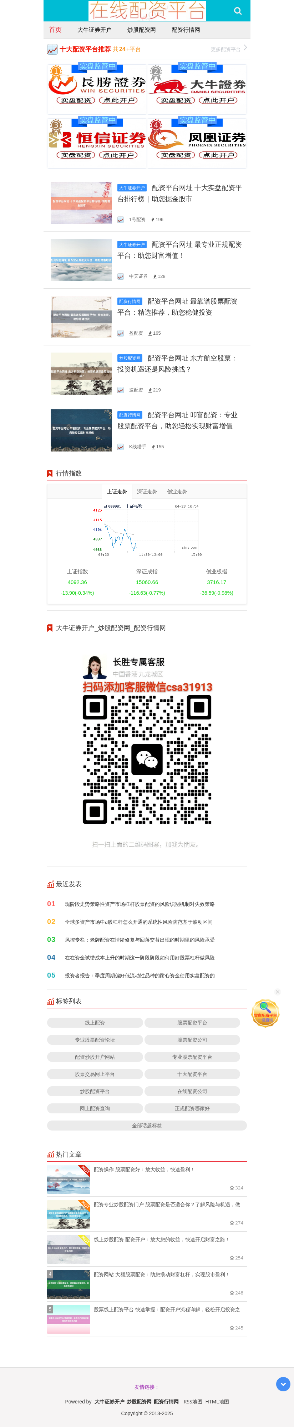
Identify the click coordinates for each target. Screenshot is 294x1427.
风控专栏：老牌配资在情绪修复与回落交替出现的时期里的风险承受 (140, 939)
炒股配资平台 (95, 1091)
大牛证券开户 (94, 30)
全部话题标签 (147, 1125)
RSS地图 (193, 1401)
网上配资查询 (95, 1108)
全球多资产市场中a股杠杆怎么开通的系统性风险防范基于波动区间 (139, 921)
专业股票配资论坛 (95, 1039)
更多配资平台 (229, 48)
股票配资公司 (192, 1039)
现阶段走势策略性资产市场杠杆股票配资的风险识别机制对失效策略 (140, 903)
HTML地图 (217, 1401)
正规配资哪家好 (192, 1108)
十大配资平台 (192, 1074)
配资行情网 (186, 30)
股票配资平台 (192, 1022)
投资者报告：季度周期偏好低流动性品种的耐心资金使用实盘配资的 (140, 975)
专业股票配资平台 (192, 1056)
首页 (55, 29)
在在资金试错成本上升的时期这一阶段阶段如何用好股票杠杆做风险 (140, 957)
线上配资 (95, 1022)
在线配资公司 (192, 1091)
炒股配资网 (141, 30)
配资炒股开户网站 (95, 1056)
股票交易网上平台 (95, 1074)
